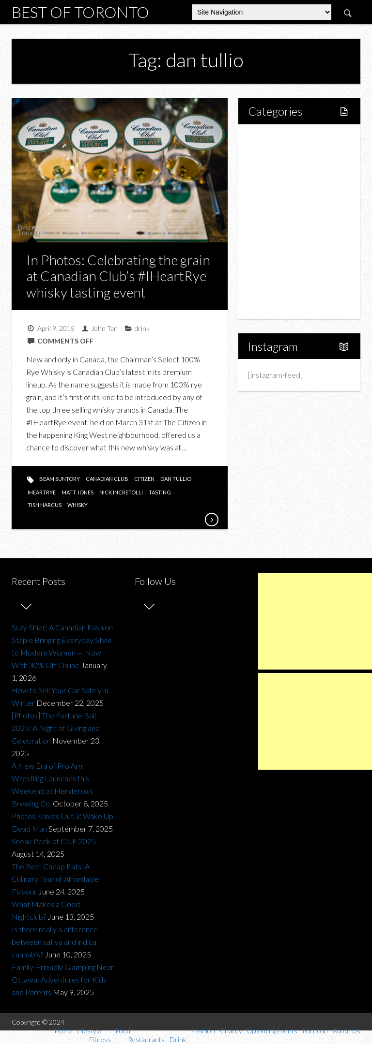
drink (142, 328)
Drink (277, 221)
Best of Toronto (80, 11)
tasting (160, 492)
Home (269, 139)
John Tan (104, 328)
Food (267, 188)
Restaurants (288, 204)
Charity (271, 254)
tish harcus (45, 505)
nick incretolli (121, 492)
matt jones (77, 492)
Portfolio (273, 287)
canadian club (107, 479)
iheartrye (42, 492)
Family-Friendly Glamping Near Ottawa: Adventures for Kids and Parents (63, 979)
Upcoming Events (287, 270)
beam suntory (59, 479)
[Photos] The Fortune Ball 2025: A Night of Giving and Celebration (56, 728)
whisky (77, 505)
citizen (144, 479)
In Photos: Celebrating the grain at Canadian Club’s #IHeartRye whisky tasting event (118, 276)
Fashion (271, 237)
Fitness (280, 172)
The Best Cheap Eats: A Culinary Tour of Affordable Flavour (55, 879)
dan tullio (175, 479)
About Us (274, 303)
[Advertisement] (315, 621)
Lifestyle (273, 155)
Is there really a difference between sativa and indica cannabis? (55, 942)
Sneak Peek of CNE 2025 (54, 841)
